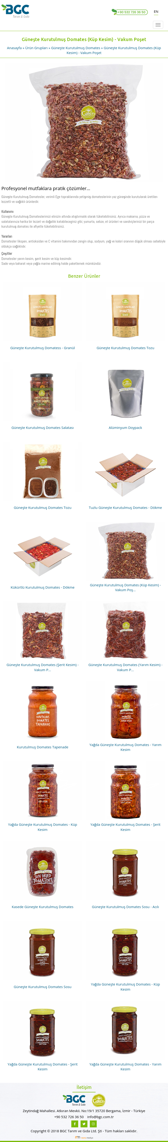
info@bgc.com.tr (100, 1116)
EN (156, 11)
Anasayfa (14, 47)
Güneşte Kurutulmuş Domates (75, 47)
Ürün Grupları (37, 47)
